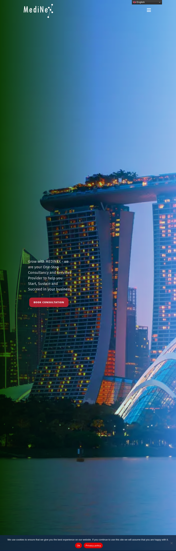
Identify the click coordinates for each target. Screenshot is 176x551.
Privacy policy (93, 545)
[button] (149, 10)
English (139, 2)
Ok (78, 545)
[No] (171, 543)
